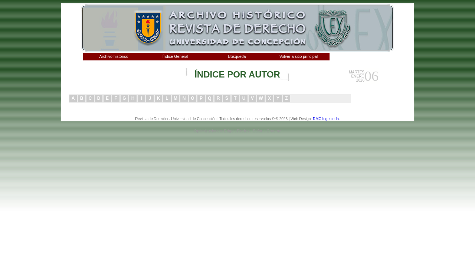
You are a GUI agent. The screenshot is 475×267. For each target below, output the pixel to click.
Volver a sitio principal (298, 56)
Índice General (175, 56)
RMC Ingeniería (326, 119)
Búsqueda (237, 56)
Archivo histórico (113, 56)
